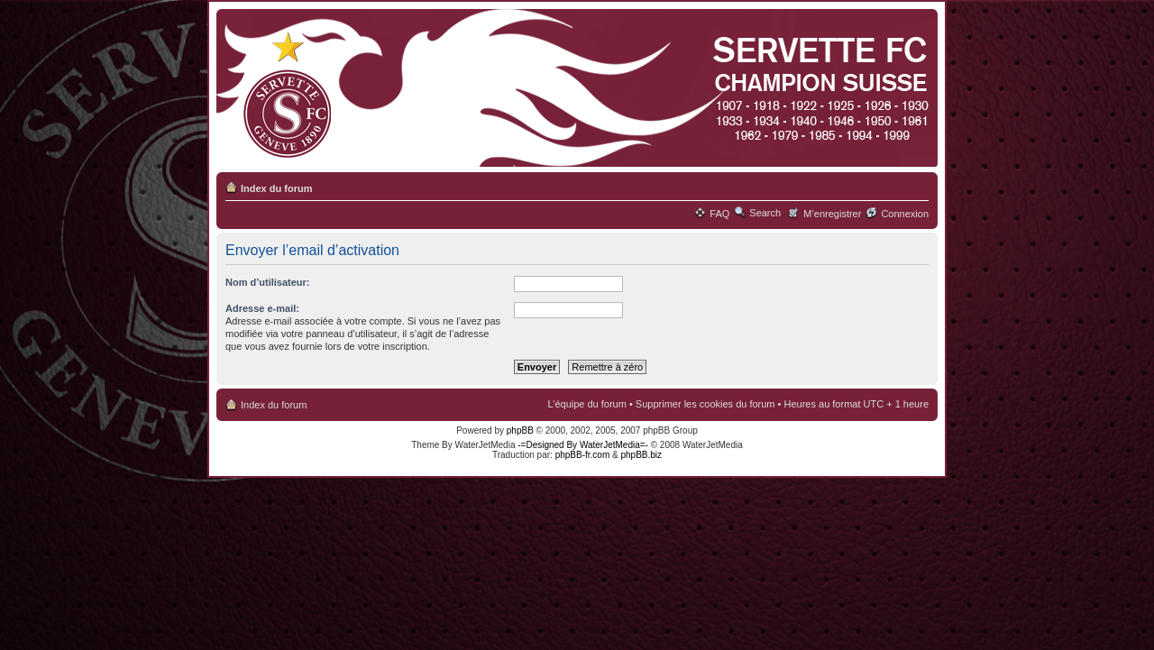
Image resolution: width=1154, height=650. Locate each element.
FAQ (719, 213)
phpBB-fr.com (582, 455)
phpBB (520, 430)
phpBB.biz (641, 455)
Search (765, 212)
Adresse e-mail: (262, 308)
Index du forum (276, 188)
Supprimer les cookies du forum (705, 403)
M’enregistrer (832, 213)
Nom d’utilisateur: (267, 282)
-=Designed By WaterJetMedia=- (582, 445)
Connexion (905, 213)
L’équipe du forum (586, 403)
